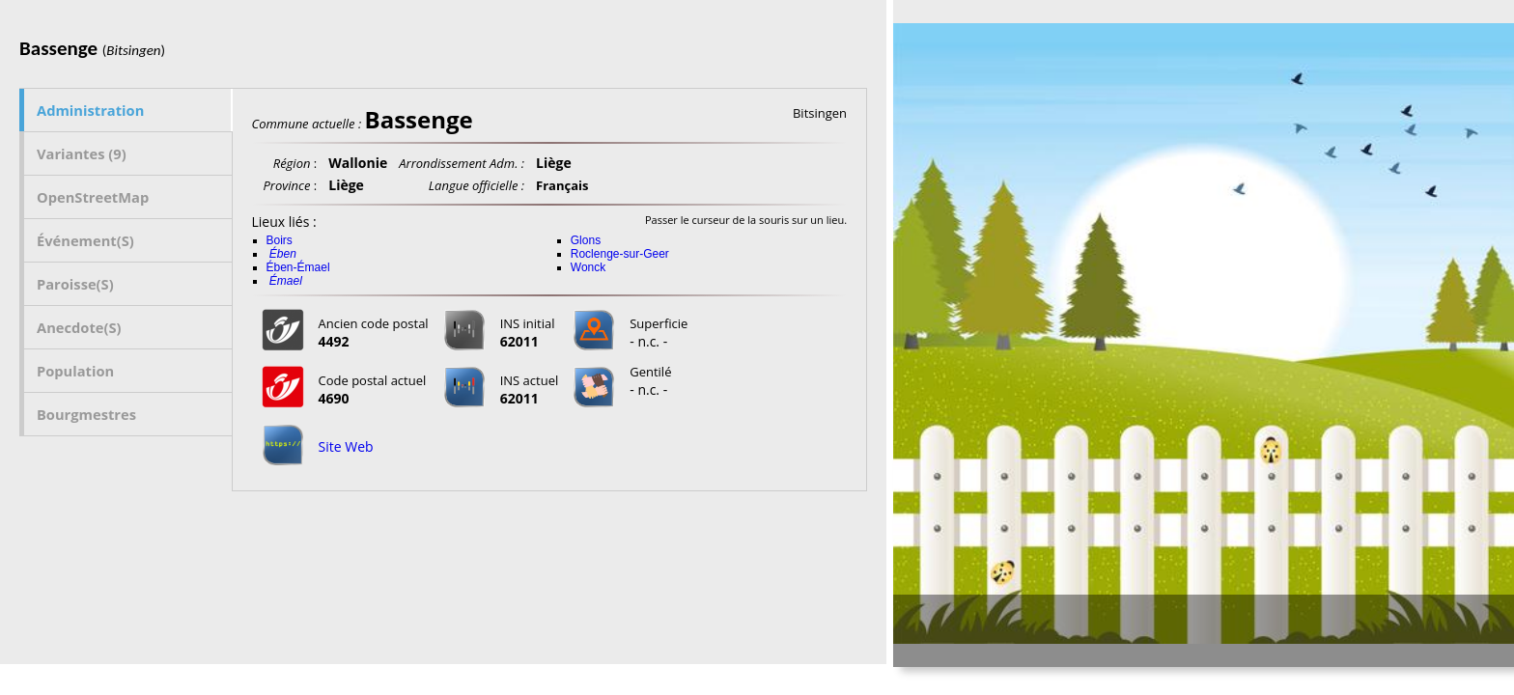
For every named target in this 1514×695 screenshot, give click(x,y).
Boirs (279, 240)
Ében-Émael (298, 267)
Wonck (588, 267)
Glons (586, 240)
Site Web (346, 446)
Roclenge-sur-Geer (620, 254)
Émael (285, 281)
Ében (282, 254)
